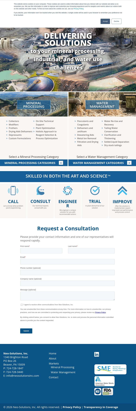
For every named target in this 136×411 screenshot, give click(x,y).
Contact (53, 377)
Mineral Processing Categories (34, 163)
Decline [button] (116, 21)
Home (52, 353)
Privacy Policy (79, 9)
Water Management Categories (98, 163)
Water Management (63, 372)
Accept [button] (105, 21)
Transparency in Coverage (101, 407)
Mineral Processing (62, 367)
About (52, 358)
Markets (54, 363)
